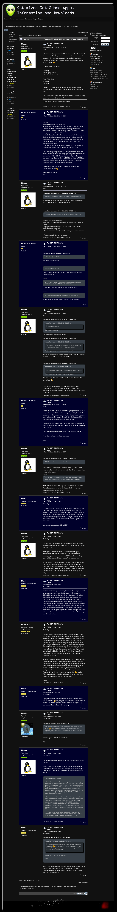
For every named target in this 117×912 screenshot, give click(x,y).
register (102, 35)
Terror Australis (29, 112)
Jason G (26, 624)
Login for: (95, 44)
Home (12, 33)
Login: (96, 38)
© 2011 (60, 904)
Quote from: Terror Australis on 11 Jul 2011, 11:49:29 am (59, 458)
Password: (94, 41)
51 (27, 35)
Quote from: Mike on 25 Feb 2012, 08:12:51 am (56, 837)
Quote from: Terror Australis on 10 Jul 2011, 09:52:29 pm (59, 193)
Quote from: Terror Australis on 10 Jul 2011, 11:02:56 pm (59, 319)
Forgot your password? (96, 50)
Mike (25, 713)
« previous (81, 32)
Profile (12, 41)
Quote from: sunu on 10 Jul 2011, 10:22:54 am (56, 253)
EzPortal (62, 900)
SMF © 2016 (48, 902)
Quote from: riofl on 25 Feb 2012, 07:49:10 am (56, 723)
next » (86, 32)
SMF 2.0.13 (41, 902)
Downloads (13, 40)
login (96, 35)
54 (33, 35)
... (25, 35)
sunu (25, 44)
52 (29, 35)
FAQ (11, 36)
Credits (64, 902)
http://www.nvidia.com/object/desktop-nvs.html (63, 558)
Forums (12, 34)
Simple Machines (57, 902)
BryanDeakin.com (53, 904)
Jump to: (75, 893)
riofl (24, 498)
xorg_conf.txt (48, 101)
